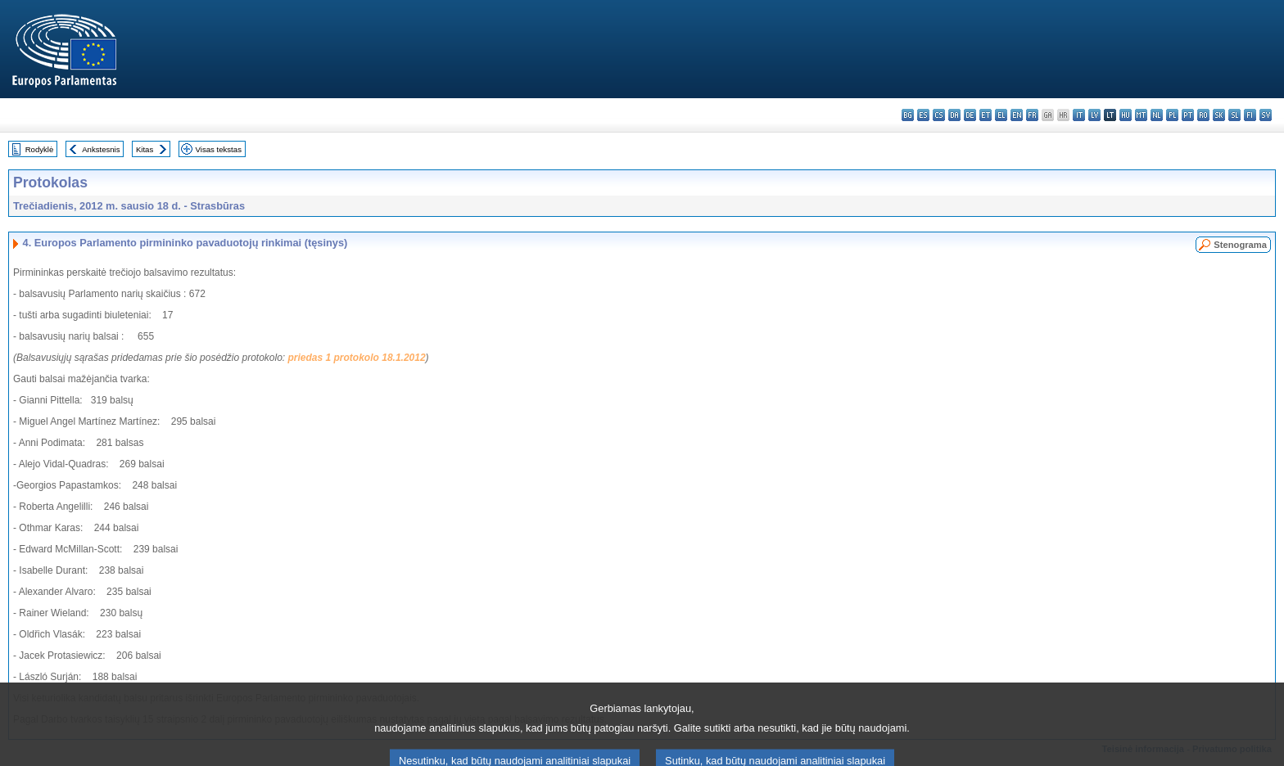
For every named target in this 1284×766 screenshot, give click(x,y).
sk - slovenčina (1219, 115)
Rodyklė (39, 149)
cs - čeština (939, 115)
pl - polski (1172, 115)
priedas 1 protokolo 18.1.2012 (357, 357)
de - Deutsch (970, 115)
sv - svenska (1265, 115)
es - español (923, 115)
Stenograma (1240, 245)
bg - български (908, 115)
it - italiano (1079, 115)
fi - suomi (1250, 115)
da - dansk (954, 115)
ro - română (1203, 115)
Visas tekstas (219, 149)
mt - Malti (1141, 115)
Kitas (144, 149)
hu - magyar (1125, 115)
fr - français (1032, 115)
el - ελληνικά (1001, 115)
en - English (1016, 115)
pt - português (1188, 115)
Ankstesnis (101, 149)
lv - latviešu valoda (1094, 115)
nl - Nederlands (1157, 115)
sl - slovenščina (1234, 115)
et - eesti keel (985, 115)
